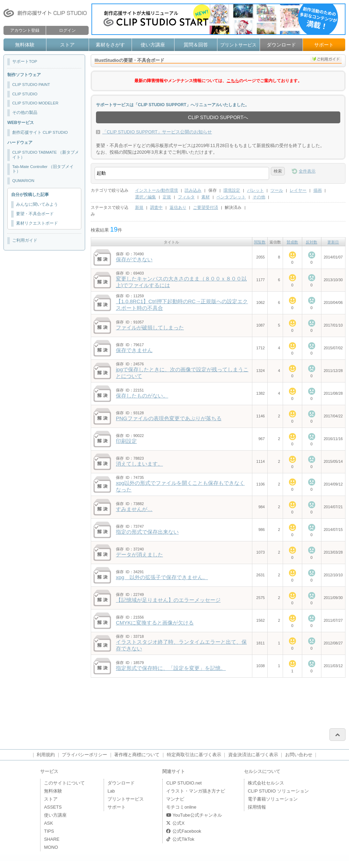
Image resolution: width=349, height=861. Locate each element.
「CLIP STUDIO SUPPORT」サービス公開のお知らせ (157, 131)
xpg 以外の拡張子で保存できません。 (162, 577)
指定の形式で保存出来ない (147, 532)
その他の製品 (24, 112)
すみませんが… (134, 509)
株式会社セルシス (266, 783)
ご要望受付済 (205, 207)
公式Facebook (183, 831)
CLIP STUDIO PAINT (31, 84)
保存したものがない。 (142, 396)
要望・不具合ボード (35, 214)
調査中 (156, 207)
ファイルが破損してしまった (150, 327)
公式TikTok (180, 839)
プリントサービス (238, 45)
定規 (167, 197)
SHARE (51, 839)
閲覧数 (260, 242)
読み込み (193, 190)
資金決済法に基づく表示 (253, 754)
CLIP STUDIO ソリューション (278, 791)
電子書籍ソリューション (273, 799)
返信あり (178, 207)
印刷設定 (126, 441)
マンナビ (175, 799)
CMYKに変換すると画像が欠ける (155, 623)
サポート (324, 45)
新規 (139, 207)
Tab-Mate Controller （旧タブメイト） (43, 169)
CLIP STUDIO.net (183, 783)
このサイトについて (64, 783)
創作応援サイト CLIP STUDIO (40, 132)
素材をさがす (110, 45)
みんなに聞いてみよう (37, 204)
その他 (259, 197)
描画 (317, 190)
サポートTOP (24, 61)
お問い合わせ (298, 754)
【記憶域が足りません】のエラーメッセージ (168, 600)
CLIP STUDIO (24, 94)
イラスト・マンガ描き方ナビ (195, 791)
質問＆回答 (196, 45)
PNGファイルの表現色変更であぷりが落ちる (169, 418)
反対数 (311, 242)
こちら (233, 80)
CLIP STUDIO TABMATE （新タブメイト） (45, 154)
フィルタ (186, 197)
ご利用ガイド (24, 240)
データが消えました (139, 554)
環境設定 (231, 190)
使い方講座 (153, 45)
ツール (276, 190)
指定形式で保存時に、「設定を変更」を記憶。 (171, 668)
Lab (111, 791)
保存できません (134, 350)
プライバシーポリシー (84, 754)
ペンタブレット (231, 197)
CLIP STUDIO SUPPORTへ (218, 117)
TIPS (49, 831)
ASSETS (53, 807)
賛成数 (292, 242)
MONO (51, 847)
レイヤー (298, 190)
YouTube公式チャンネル (194, 815)
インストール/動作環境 (156, 190)
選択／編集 (145, 197)
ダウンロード (281, 45)
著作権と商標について (136, 754)
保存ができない (134, 259)
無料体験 (25, 45)
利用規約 (46, 754)
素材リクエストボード (37, 223)
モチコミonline (181, 807)
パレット (255, 190)
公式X (175, 823)
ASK (48, 823)
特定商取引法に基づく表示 (194, 754)
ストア (67, 45)
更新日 (333, 242)
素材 (205, 197)
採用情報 (257, 807)
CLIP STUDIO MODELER (35, 103)
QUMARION (23, 180)
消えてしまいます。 (139, 464)
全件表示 (307, 171)
